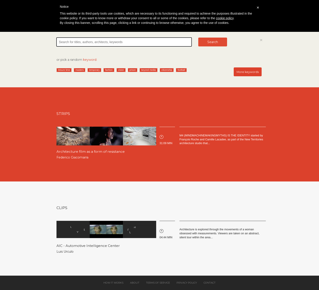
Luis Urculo (65, 252)
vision (121, 70)
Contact (210, 282)
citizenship (166, 70)
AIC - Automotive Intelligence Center (88, 246)
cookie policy (224, 18)
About (134, 282)
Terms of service (158, 282)
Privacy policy (187, 282)
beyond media (148, 70)
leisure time (64, 70)
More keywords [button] (248, 72)
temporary (94, 70)
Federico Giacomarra (72, 157)
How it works (113, 282)
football (181, 70)
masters (80, 70)
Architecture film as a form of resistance (90, 151)
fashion (109, 70)
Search (212, 42)
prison (132, 70)
